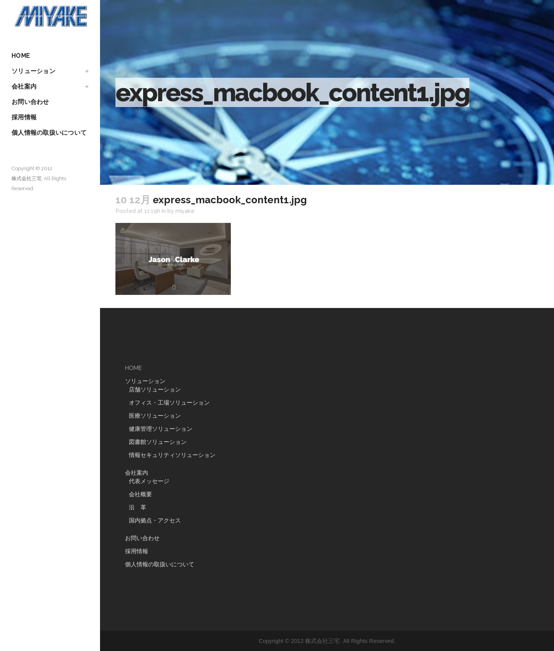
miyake (185, 211)
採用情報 (136, 551)
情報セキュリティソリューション (172, 455)
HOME (133, 368)
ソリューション (145, 381)
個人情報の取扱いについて (159, 564)
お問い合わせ (142, 538)
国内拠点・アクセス (155, 520)
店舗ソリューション (155, 389)
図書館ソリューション (158, 441)
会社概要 (140, 494)
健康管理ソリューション (160, 428)
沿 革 (140, 507)
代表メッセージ (149, 481)
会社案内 (136, 472)
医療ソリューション (155, 415)
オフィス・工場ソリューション (169, 402)
